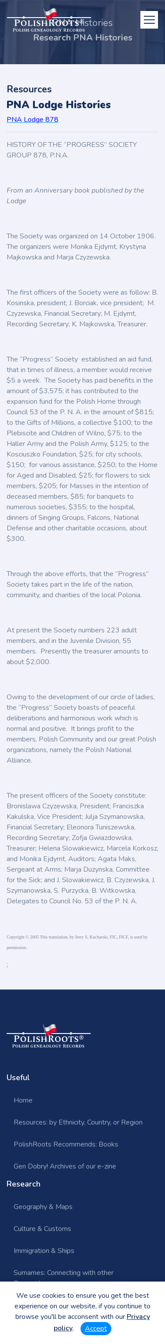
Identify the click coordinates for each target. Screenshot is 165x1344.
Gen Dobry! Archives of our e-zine (65, 1166)
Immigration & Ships (44, 1251)
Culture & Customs (42, 1229)
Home (23, 1100)
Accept (96, 1328)
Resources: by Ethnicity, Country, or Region (78, 1122)
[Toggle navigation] (149, 20)
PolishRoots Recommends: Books (66, 1144)
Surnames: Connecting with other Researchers (64, 1278)
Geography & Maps (43, 1207)
